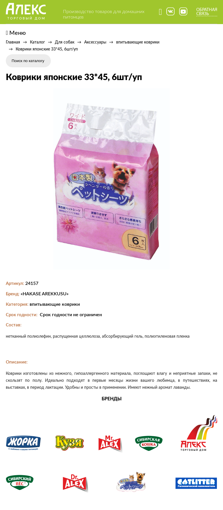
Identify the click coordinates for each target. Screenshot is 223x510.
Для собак (64, 42)
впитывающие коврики (137, 42)
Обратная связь (206, 12)
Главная (13, 42)
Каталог (37, 42)
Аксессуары (95, 42)
